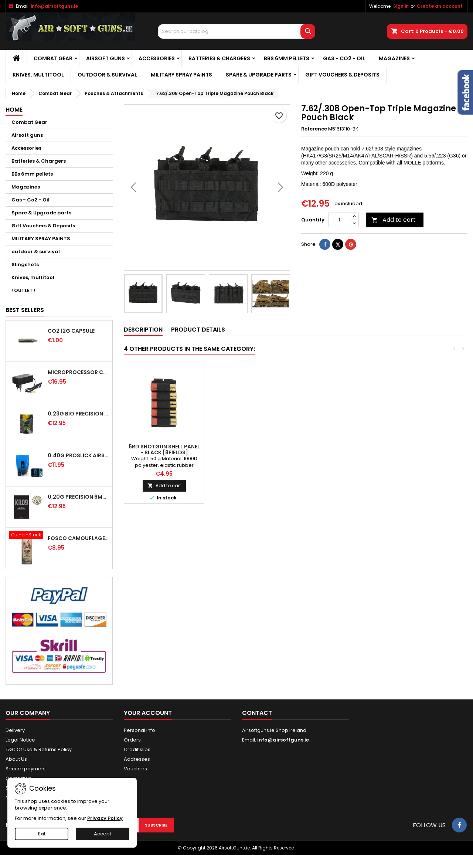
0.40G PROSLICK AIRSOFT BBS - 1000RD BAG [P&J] (78, 455)
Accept (102, 833)
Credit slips (137, 749)
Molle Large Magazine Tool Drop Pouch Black (244, 449)
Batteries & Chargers (219, 58)
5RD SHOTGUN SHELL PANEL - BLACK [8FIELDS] (404, 449)
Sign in (401, 6)
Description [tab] (143, 329)
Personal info (139, 730)
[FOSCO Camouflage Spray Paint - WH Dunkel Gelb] (26, 535)
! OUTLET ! (23, 290)
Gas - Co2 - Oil (344, 58)
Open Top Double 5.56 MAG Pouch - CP (324, 449)
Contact (257, 713)
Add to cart (393, 220)
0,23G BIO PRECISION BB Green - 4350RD (78, 414)
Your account (148, 713)
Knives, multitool (38, 74)
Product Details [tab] (198, 329)
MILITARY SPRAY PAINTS (181, 74)
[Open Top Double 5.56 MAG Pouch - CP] (324, 371)
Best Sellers (25, 310)
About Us (16, 759)
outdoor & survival (107, 74)
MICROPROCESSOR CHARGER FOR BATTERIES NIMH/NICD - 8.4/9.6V (78, 372)
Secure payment (26, 768)
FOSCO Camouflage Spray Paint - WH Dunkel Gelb (78, 538)
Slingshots (25, 264)
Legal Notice (20, 739)
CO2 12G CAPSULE (71, 331)
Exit (41, 833)
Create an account (440, 6)
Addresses (137, 759)
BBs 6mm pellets (286, 58)
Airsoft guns (105, 58)
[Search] (237, 31)
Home (14, 109)
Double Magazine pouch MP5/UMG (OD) (164, 449)
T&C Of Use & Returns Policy (39, 749)
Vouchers (135, 768)
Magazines (394, 58)
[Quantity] (339, 220)
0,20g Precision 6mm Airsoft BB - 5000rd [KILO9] (78, 497)
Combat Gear (53, 58)
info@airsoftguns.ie (54, 6)
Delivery (15, 730)
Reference (314, 129)
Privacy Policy (105, 818)
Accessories (157, 58)
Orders (132, 739)
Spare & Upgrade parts (259, 74)
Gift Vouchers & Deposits (342, 74)
